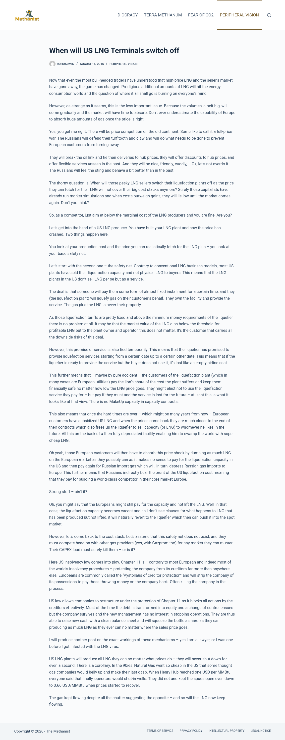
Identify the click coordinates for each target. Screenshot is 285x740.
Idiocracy (127, 14)
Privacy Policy (190, 731)
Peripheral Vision (239, 14)
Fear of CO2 (201, 14)
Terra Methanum (163, 14)
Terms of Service (160, 731)
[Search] (269, 15)
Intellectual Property (226, 731)
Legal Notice (261, 731)
